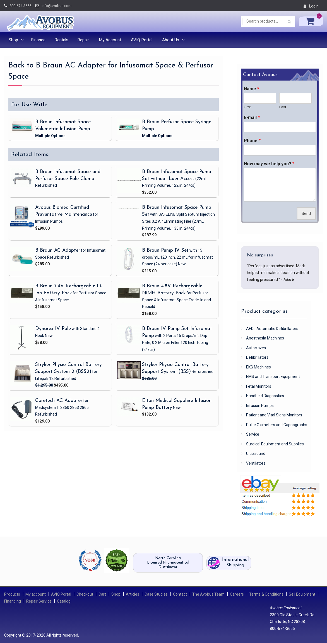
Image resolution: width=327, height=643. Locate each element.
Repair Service (39, 601)
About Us (170, 40)
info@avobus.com (56, 6)
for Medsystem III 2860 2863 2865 (62, 407)
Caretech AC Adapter (58, 400)
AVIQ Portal (141, 40)
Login (314, 6)
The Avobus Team (208, 594)
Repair (83, 40)
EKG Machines (258, 367)
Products (12, 594)
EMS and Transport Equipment (273, 376)
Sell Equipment (302, 594)
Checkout (84, 594)
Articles (132, 594)
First (247, 107)
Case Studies (156, 594)
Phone (252, 140)
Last (282, 107)
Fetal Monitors (258, 386)
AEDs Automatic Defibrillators (272, 328)
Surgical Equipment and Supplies (275, 444)
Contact (180, 594)
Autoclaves (256, 348)
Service (252, 434)
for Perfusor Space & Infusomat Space (176, 300)
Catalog (64, 601)
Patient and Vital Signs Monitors (274, 415)
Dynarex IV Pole (53, 328)
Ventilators (255, 463)
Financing (12, 601)
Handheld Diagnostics (265, 396)
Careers (237, 594)
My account (35, 594)
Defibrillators (257, 357)
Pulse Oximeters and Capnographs (276, 425)
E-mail (252, 117)
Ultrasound (255, 453)
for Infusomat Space (177, 257)
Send (306, 214)
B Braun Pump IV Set (165, 250)
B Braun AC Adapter (57, 250)
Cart (102, 594)
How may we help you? (269, 163)
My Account (110, 40)
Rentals (61, 40)
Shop (13, 40)
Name (251, 88)
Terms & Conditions (266, 594)
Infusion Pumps (260, 405)
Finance (38, 40)
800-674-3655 (20, 6)
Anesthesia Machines (265, 338)
